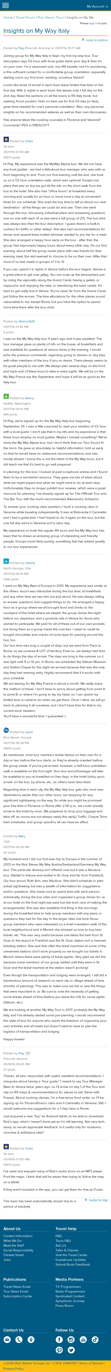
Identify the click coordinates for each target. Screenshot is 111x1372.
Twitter (71, 1350)
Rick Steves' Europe (55, 5)
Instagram (71, 1339)
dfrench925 (26, 321)
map (31, 1339)
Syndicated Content (70, 1296)
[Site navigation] (5, 5)
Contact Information (17, 1236)
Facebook (59, 1339)
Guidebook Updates (71, 1260)
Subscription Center (17, 1296)
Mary (21, 836)
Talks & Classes (67, 1250)
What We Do (12, 1241)
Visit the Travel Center (71, 1255)
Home (8, 17)
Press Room (64, 1306)
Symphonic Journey (70, 1301)
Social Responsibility (18, 1250)
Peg (21, 48)
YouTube (83, 1339)
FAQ (59, 1236)
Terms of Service (91, 1363)
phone (19, 1339)
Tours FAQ (63, 1241)
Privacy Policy (13, 1369)
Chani (29, 141)
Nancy (29, 398)
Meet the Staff (13, 1245)
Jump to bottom (97, 40)
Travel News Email (16, 1287)
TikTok (95, 1339)
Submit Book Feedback (73, 1264)
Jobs (7, 1260)
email (7, 1339)
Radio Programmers (70, 1291)
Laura (29, 732)
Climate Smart (13, 1255)
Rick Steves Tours (51, 17)
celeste (30, 563)
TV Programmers (68, 1287)
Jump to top (98, 1200)
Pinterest (59, 1350)
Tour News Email (15, 1291)
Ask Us (61, 1245)
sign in (93, 23)
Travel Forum (25, 17)
